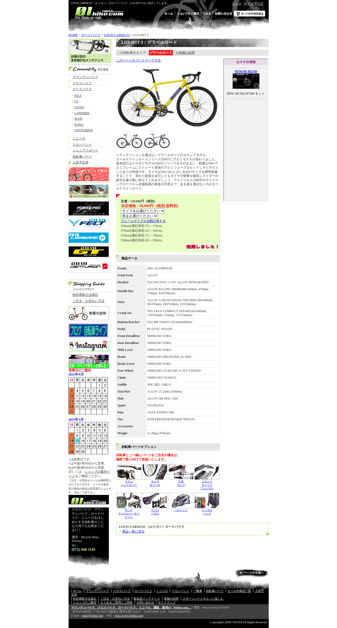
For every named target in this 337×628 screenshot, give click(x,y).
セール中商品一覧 (239, 590)
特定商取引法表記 (85, 295)
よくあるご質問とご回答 (116, 602)
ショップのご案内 (84, 602)
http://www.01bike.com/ (129, 615)
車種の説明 (171, 598)
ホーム (77, 590)
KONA (79, 124)
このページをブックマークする (138, 60)
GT (76, 101)
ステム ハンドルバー (129, 481)
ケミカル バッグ (207, 510)
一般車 (197, 590)
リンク (236, 3)
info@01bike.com (92, 615)
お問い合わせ (145, 602)
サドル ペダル (154, 510)
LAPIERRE (82, 113)
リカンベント (82, 144)
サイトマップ (253, 3)
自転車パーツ (82, 156)
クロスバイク (82, 83)
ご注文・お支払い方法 (89, 301)
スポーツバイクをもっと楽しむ (203, 598)
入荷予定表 (81, 162)
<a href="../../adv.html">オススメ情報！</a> (245, 130)
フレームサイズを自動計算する (143, 221)
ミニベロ (79, 138)
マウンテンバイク (85, 77)
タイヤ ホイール (154, 481)
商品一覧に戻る (133, 531)
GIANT (79, 107)
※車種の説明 (185, 53)
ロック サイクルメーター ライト (129, 512)
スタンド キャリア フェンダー (207, 483)
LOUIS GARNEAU (117, 35)
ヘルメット (181, 508)
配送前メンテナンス (147, 598)
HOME (73, 35)
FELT (78, 96)
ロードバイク (91, 35)
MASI (78, 119)
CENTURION (83, 130)
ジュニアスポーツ (85, 150)
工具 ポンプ (181, 481)
